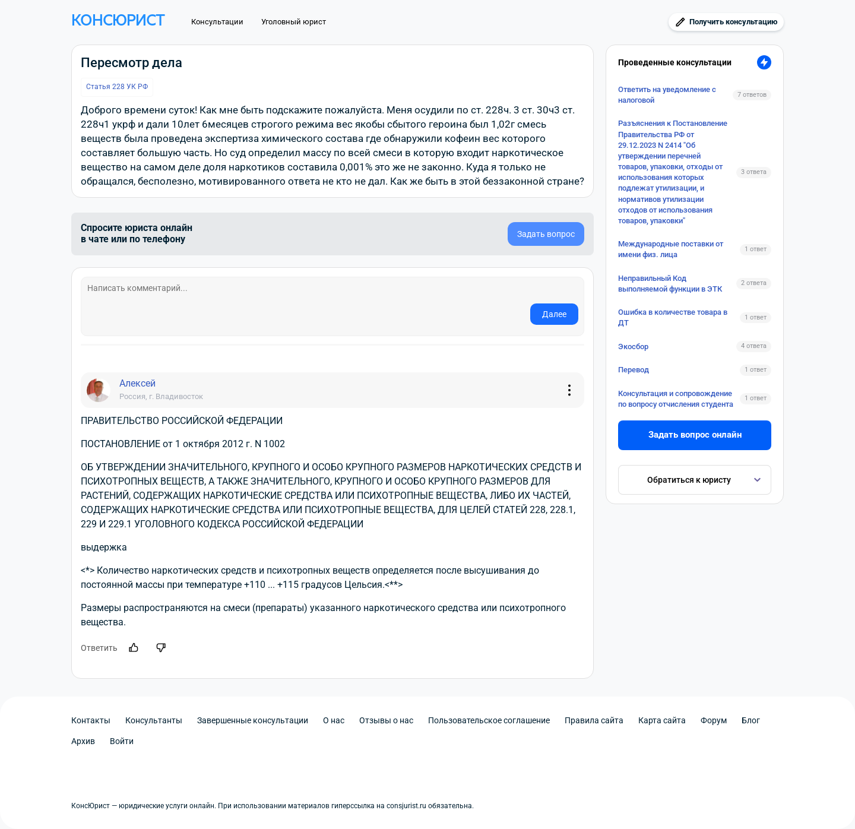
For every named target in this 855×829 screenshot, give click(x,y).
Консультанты (153, 720)
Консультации (217, 21)
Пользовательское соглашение (489, 720)
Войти (122, 741)
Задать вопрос (546, 234)
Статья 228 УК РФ (117, 87)
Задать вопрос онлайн (695, 434)
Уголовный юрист (293, 21)
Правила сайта (594, 720)
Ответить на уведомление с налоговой (667, 95)
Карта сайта (662, 720)
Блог (751, 720)
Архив (83, 741)
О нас (333, 720)
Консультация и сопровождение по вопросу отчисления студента (675, 399)
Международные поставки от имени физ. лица (670, 249)
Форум (714, 720)
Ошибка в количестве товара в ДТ (672, 317)
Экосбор (633, 346)
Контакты (90, 720)
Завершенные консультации (252, 720)
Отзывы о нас (386, 720)
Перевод (633, 369)
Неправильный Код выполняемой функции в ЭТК (670, 283)
